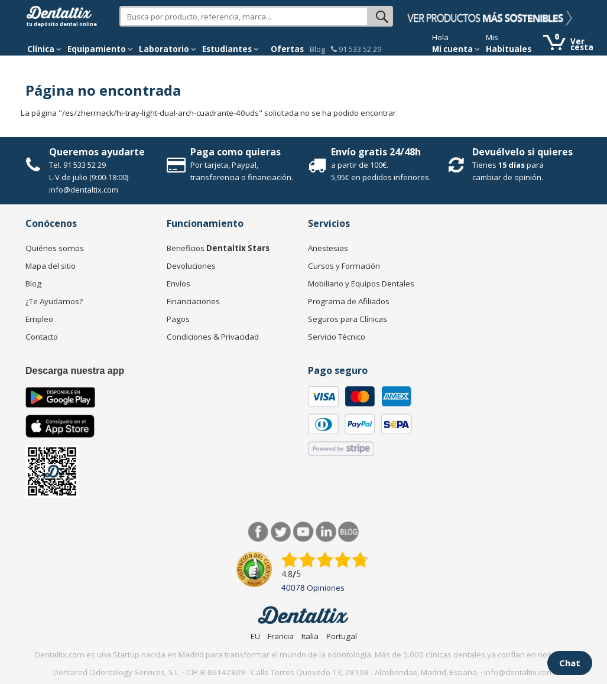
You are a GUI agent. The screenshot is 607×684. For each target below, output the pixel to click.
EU (255, 636)
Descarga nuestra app (74, 371)
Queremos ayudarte (97, 151)
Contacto (41, 336)
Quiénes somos (54, 248)
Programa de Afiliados (348, 301)
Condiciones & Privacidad (213, 336)
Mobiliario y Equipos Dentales (361, 283)
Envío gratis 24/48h (376, 151)
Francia (281, 636)
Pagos (178, 319)
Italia (310, 636)
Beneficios (218, 248)
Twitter (281, 532)
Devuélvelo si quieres (522, 151)
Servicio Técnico (336, 336)
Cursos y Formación (344, 265)
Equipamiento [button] (100, 49)
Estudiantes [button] (230, 49)
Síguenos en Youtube (303, 532)
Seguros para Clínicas (347, 319)
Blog (317, 49)
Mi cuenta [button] (456, 49)
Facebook (258, 532)
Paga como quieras (235, 151)
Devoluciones (191, 265)
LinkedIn (326, 532)
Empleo (39, 319)
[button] (44, 49)
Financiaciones (193, 301)
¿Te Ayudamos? (54, 301)
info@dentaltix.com (83, 189)
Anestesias (328, 248)
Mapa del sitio (50, 265)
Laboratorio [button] (167, 49)
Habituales (508, 49)
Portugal (341, 636)
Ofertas (287, 49)
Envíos (178, 283)
